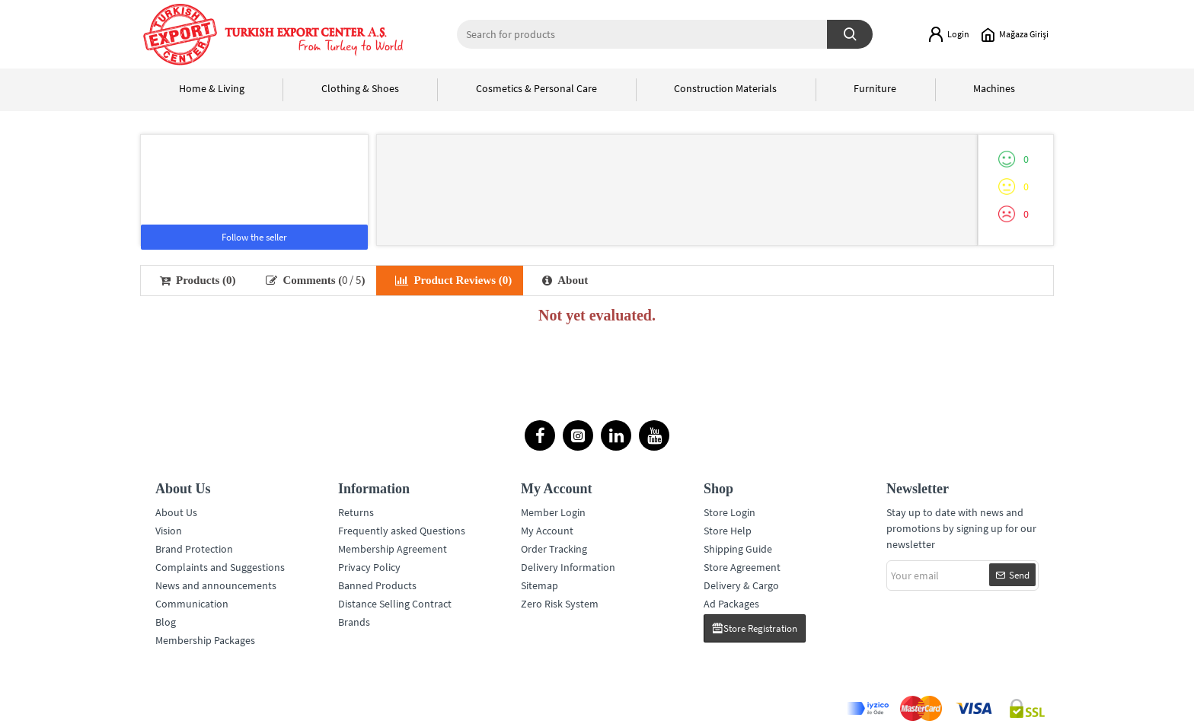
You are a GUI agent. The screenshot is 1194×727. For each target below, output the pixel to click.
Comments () (315, 280)
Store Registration (760, 628)
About (565, 280)
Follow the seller (254, 237)
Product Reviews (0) (453, 280)
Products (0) (197, 280)
